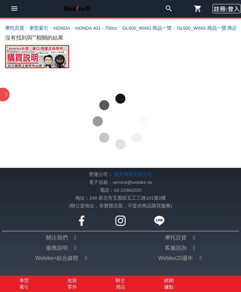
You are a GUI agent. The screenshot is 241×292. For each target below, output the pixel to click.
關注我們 (57, 237)
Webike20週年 (175, 258)
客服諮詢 (176, 248)
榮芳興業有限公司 (133, 174)
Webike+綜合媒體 (56, 258)
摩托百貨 (176, 237)
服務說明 (57, 248)
